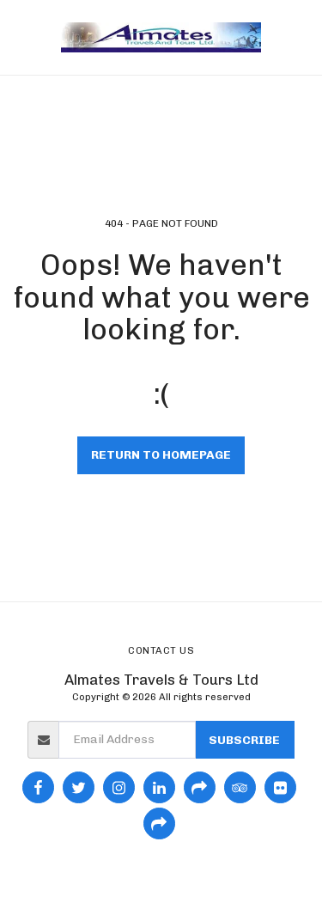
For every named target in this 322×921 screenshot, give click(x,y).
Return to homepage (161, 455)
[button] (18, 37)
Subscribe (244, 740)
